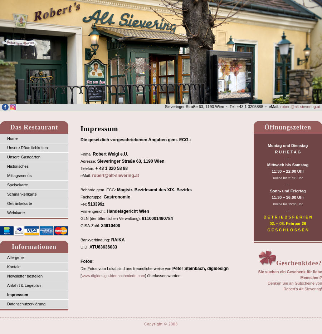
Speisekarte (17, 185)
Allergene (15, 257)
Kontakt (13, 267)
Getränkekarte (19, 203)
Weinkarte (16, 213)
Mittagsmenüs (19, 175)
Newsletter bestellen (25, 276)
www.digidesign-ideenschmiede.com (113, 276)
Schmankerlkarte (22, 194)
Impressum (17, 295)
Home (12, 138)
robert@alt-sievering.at (300, 106)
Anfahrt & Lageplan (24, 285)
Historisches (18, 166)
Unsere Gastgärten (23, 157)
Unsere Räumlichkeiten (27, 148)
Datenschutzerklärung (26, 304)
